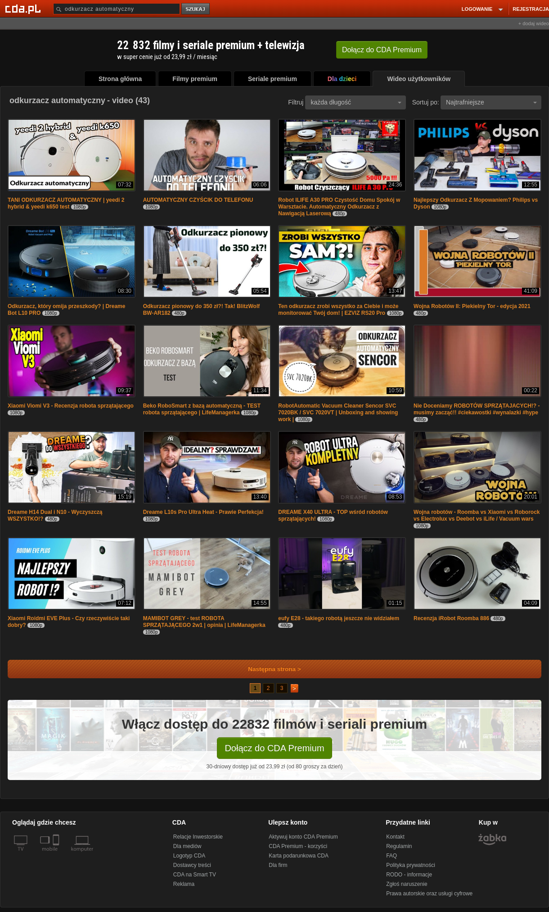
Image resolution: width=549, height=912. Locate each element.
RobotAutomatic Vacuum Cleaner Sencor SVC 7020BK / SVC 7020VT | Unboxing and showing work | (338, 412)
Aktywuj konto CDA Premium (303, 837)
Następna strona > (268, 669)
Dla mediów (187, 846)
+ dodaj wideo (533, 23)
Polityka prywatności (410, 865)
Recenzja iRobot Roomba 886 (451, 618)
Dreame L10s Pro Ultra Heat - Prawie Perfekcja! (203, 512)
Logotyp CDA (189, 856)
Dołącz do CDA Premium (274, 748)
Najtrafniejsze (491, 102)
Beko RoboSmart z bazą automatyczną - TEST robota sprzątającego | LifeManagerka (202, 409)
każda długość (355, 102)
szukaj (196, 9)
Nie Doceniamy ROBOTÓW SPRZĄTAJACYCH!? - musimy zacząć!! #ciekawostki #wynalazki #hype (477, 409)
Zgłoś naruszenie (406, 884)
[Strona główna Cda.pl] (24, 8)
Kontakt (395, 837)
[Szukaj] (116, 8)
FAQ (391, 856)
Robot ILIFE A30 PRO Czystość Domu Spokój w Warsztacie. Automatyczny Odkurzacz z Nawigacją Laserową (339, 207)
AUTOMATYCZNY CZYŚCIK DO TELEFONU (198, 200)
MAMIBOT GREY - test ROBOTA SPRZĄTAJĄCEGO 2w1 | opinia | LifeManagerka (204, 621)
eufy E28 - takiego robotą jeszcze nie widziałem (338, 618)
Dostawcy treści (192, 865)
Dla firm (278, 865)
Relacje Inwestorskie (198, 837)
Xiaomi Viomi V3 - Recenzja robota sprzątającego (71, 406)
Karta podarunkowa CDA (298, 856)
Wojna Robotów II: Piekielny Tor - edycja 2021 (472, 306)
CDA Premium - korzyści (298, 846)
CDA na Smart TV (194, 874)
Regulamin (399, 846)
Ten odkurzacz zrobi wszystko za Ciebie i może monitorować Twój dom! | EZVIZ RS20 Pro (338, 309)
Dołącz (382, 50)
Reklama (183, 884)
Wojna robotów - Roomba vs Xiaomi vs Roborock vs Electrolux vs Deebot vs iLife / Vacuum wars (477, 515)
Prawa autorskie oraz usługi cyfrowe (429, 893)
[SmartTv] (57, 854)
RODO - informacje (409, 874)
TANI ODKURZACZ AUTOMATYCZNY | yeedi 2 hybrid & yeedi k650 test (66, 203)
